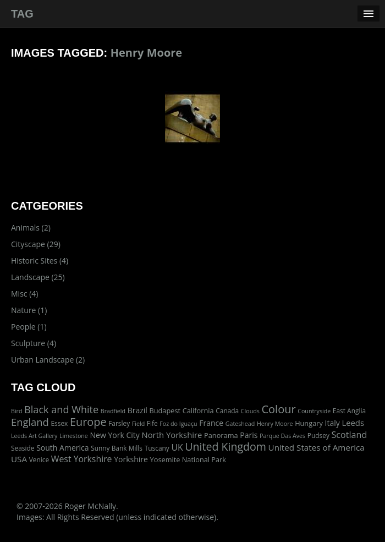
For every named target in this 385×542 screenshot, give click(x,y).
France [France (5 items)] (211, 423)
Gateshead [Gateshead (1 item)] (240, 424)
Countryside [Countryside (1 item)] (314, 411)
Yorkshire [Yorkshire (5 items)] (131, 459)
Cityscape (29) (36, 244)
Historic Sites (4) (39, 260)
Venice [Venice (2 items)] (39, 459)
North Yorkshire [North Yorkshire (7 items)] (171, 434)
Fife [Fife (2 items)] (152, 423)
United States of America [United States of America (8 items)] (316, 447)
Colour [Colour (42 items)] (278, 409)
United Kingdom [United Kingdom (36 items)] (225, 446)
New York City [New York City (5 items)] (115, 435)
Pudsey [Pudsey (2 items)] (318, 435)
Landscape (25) (38, 277)
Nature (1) (29, 310)
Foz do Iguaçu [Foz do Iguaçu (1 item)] (178, 424)
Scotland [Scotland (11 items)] (349, 435)
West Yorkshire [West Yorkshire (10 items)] (81, 459)
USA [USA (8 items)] (19, 458)
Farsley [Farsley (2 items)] (119, 423)
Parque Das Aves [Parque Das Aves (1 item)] (282, 436)
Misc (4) (24, 293)
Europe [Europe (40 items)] (88, 421)
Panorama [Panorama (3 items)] (221, 435)
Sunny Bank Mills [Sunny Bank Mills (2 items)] (116, 448)
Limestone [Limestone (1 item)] (73, 436)
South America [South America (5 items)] (62, 447)
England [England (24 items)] (30, 422)
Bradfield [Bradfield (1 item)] (113, 411)
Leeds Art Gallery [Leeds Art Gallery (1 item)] (34, 436)
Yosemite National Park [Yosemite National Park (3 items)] (188, 459)
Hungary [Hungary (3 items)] (309, 423)
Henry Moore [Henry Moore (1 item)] (275, 424)
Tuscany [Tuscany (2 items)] (157, 448)
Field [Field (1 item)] (138, 424)
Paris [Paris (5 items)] (248, 435)
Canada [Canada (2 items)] (227, 410)
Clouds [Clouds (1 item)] (250, 411)
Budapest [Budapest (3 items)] (164, 410)
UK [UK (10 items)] (177, 447)
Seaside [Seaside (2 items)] (22, 448)
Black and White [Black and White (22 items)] (61, 409)
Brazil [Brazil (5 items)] (137, 410)
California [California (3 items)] (198, 410)
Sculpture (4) (33, 343)
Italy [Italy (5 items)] (331, 423)
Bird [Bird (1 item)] (16, 411)
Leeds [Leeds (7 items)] (353, 422)
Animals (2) (31, 227)
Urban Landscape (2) (48, 359)
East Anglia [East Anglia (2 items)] (349, 410)
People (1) (29, 326)
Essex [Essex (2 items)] (59, 423)
